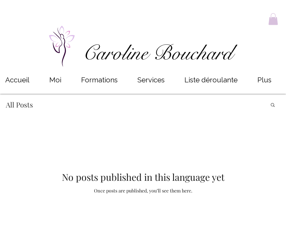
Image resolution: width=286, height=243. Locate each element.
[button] (273, 19)
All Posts (19, 104)
